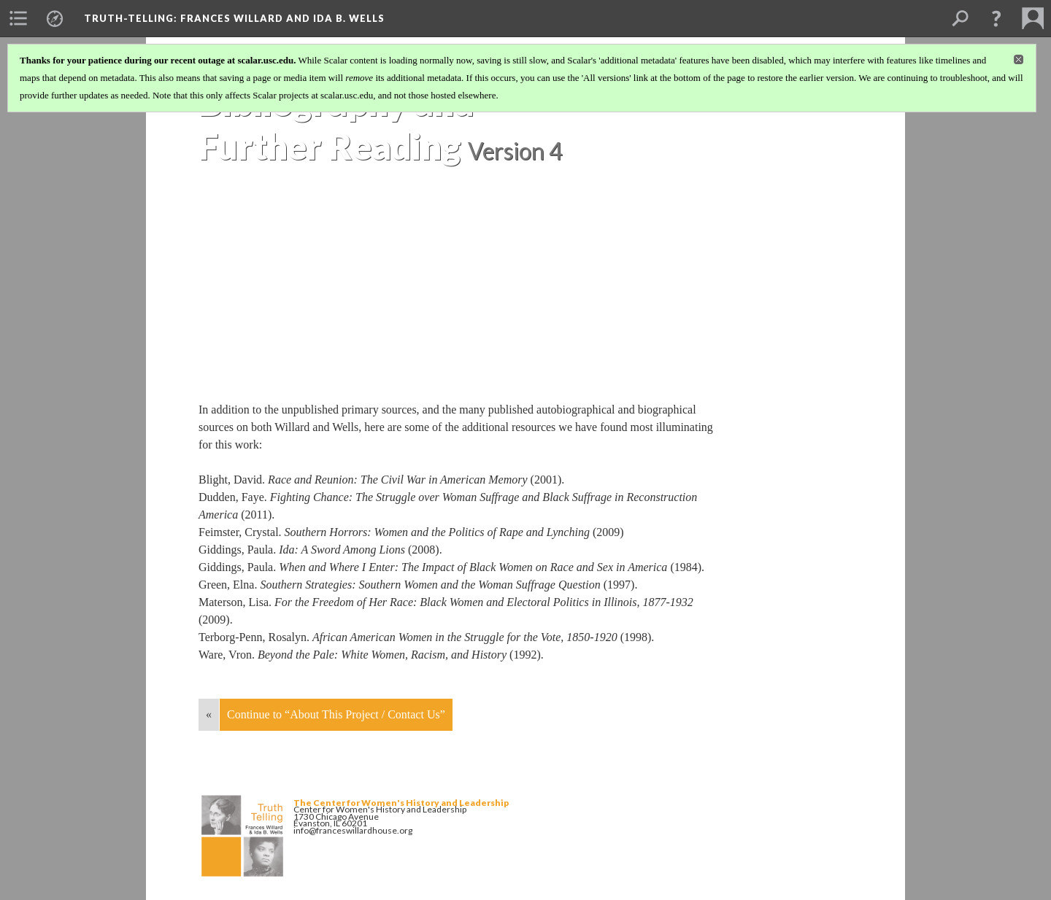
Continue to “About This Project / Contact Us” (336, 714)
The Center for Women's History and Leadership (401, 802)
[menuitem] (18, 18)
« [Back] (209, 714)
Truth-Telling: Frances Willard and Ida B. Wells (234, 18)
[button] (996, 18)
